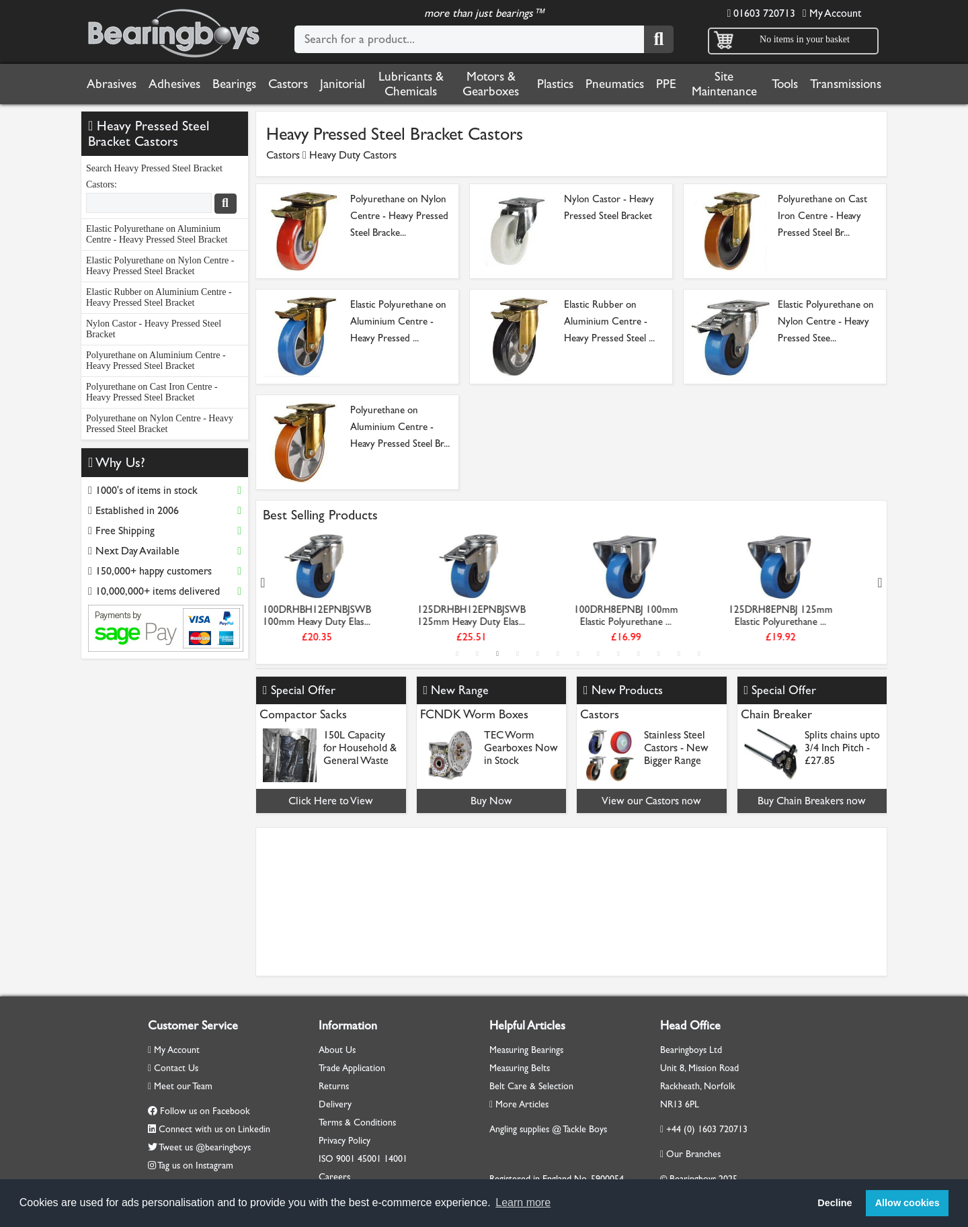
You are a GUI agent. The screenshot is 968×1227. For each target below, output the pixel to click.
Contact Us (173, 1068)
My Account (832, 13)
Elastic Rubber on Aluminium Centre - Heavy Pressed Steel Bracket (159, 297)
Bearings (234, 84)
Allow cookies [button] (907, 1202)
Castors (288, 84)
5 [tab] (537, 654)
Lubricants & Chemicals (411, 84)
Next (880, 582)
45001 (369, 1159)
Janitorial (342, 84)
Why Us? (116, 462)
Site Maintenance (724, 84)
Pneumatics (615, 84)
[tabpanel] (340, 590)
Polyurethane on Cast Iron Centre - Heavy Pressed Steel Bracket (152, 392)
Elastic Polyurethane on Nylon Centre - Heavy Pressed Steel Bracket (160, 265)
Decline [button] (834, 1202)
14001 (395, 1159)
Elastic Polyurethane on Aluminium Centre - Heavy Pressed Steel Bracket (156, 234)
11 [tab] (659, 654)
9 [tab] (618, 654)
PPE (666, 84)
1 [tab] (457, 654)
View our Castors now (651, 800)
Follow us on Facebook (205, 1111)
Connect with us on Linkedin (214, 1129)
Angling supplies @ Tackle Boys (548, 1129)
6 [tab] (558, 654)
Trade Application (352, 1068)
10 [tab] (638, 654)
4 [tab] (517, 654)
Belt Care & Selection (531, 1086)
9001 (345, 1159)
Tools (785, 84)
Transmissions (845, 84)
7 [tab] (578, 654)
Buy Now (491, 800)
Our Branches (690, 1154)
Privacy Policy (344, 1140)
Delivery (335, 1104)
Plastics (555, 84)
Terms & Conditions (357, 1122)
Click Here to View (330, 800)
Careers (334, 1177)
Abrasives (111, 84)
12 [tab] (679, 654)
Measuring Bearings (526, 1050)
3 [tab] (497, 654)
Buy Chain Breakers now (812, 800)
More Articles (519, 1104)
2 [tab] (477, 654)
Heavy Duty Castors (353, 155)
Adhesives (174, 84)
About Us (337, 1050)
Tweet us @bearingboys (205, 1147)
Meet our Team (180, 1086)
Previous (263, 582)
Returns (334, 1086)
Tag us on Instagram (195, 1165)
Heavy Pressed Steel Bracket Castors (148, 133)
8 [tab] (598, 654)
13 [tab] (699, 654)
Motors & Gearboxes (490, 84)
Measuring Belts (519, 1068)
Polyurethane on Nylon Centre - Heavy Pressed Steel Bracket (159, 423)
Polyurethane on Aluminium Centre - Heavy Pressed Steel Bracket (156, 360)
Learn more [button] (523, 1202)
